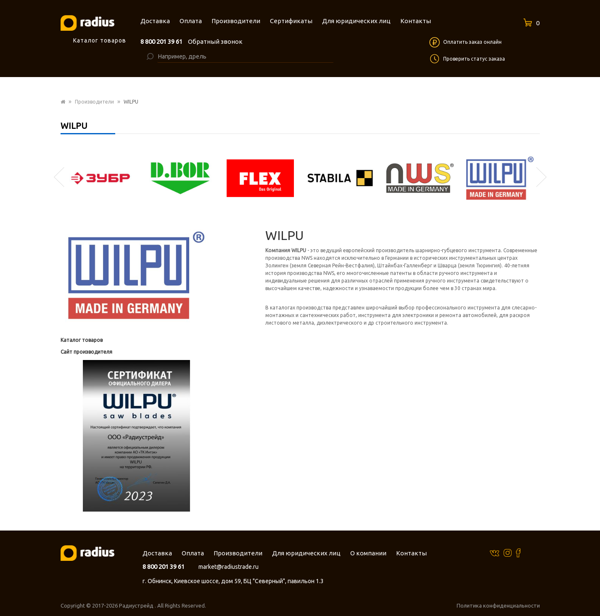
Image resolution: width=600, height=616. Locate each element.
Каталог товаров (82, 340)
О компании (368, 553)
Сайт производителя (86, 352)
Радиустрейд (137, 605)
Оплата (193, 553)
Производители (94, 101)
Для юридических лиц (306, 553)
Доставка (157, 553)
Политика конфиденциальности (498, 605)
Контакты (411, 553)
